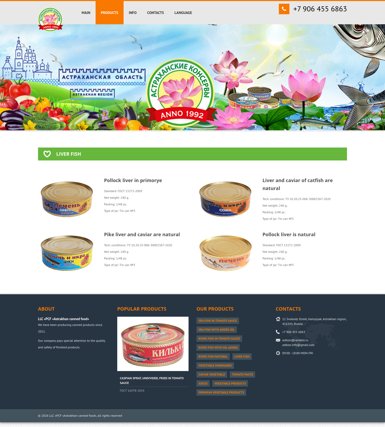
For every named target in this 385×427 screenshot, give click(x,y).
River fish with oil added (218, 347)
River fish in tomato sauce (219, 338)
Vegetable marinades (215, 365)
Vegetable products (230, 383)
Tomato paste (242, 374)
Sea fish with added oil (217, 329)
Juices (203, 383)
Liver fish (242, 356)
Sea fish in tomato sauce (218, 320)
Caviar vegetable (212, 374)
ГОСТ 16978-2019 (132, 390)
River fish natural (213, 356)
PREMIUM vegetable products (221, 392)
